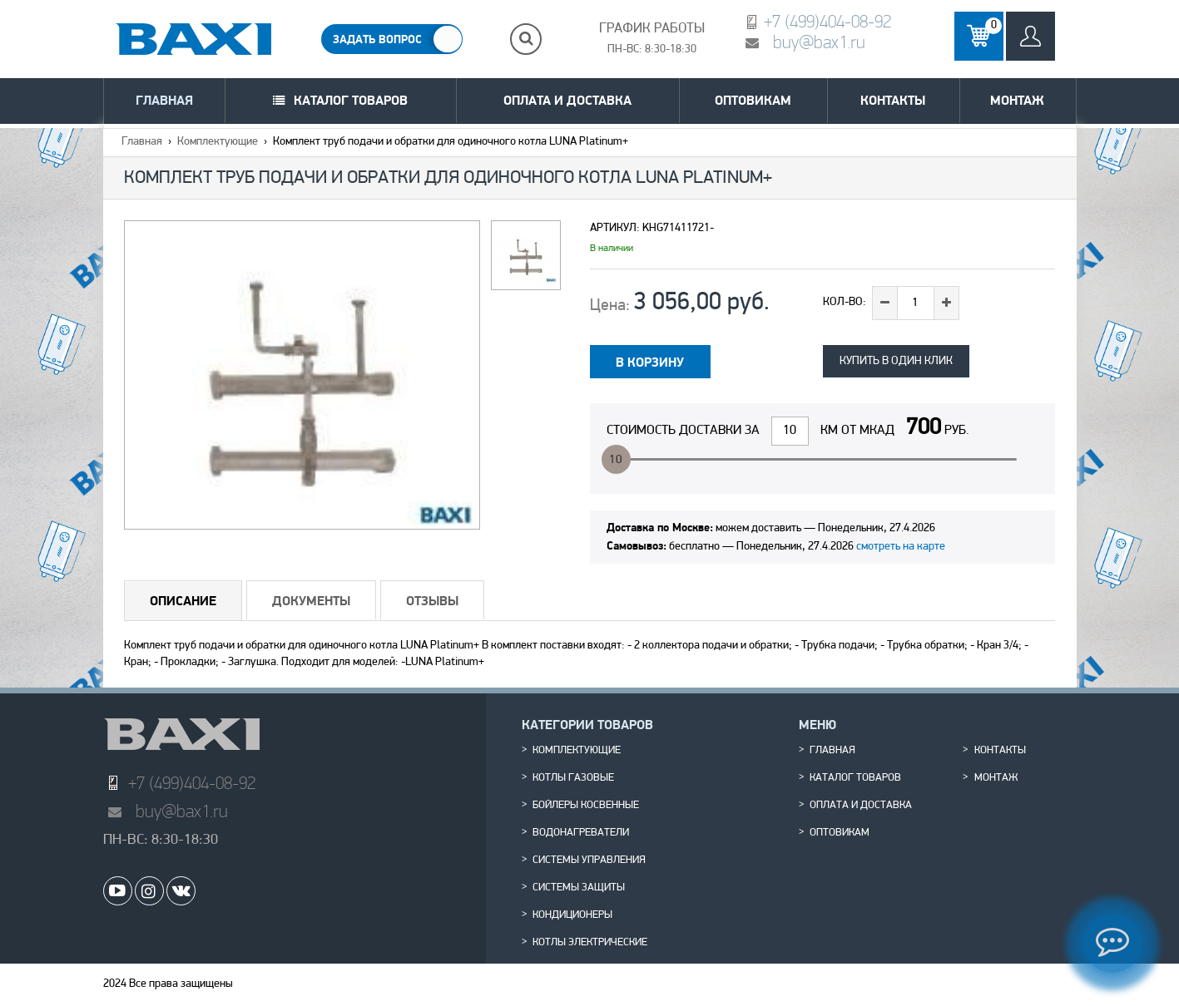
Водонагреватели (581, 833)
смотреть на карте (900, 546)
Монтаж (1017, 100)
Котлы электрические (590, 943)
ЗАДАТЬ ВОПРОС (377, 39)
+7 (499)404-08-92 (827, 21)
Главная (164, 100)
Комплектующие (217, 142)
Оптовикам (753, 100)
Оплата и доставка (567, 100)
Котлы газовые (573, 778)
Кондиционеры (572, 915)
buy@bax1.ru (819, 42)
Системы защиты (579, 888)
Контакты (892, 100)
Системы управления (589, 860)
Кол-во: (844, 302)
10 (615, 460)
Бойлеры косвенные (586, 806)
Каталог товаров (351, 100)
